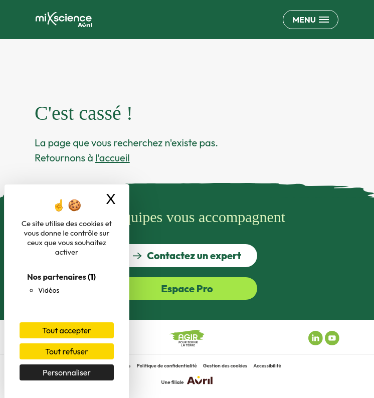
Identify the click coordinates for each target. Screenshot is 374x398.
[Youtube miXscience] (332, 337)
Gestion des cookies (225, 365)
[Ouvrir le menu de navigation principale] (310, 19)
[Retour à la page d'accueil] (64, 20)
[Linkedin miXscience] (315, 337)
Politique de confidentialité (166, 365)
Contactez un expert (187, 255)
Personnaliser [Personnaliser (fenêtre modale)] (67, 372)
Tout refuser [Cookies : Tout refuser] (66, 351)
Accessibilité (267, 365)
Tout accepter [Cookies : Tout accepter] (66, 330)
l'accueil (112, 157)
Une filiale (187, 380)
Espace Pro (187, 288)
